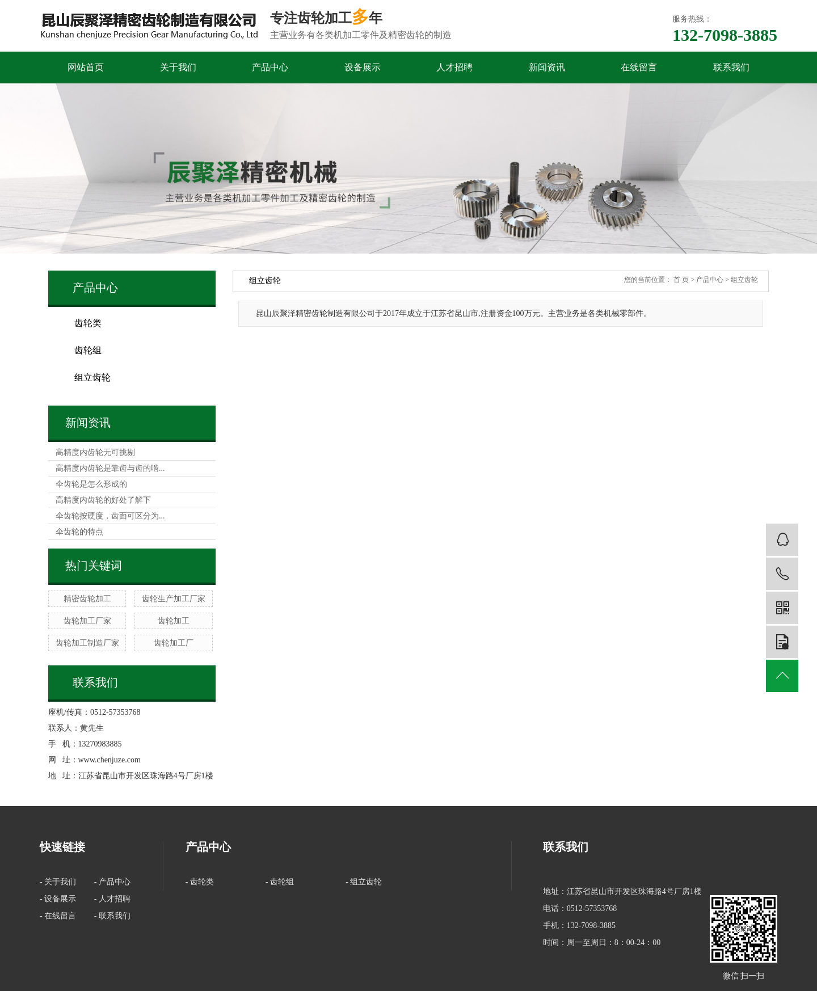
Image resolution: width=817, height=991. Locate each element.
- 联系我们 (112, 916)
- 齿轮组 (280, 882)
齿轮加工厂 (173, 643)
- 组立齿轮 (364, 882)
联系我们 (731, 67)
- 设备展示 (58, 899)
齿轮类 (88, 323)
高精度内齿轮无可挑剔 (95, 452)
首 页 (681, 280)
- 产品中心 (112, 882)
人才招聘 (454, 67)
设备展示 (362, 67)
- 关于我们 (58, 882)
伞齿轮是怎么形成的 (91, 484)
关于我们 (178, 67)
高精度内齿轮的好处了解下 (103, 500)
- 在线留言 (58, 916)
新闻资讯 (547, 67)
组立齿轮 (92, 377)
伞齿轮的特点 (79, 532)
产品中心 (270, 67)
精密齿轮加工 (87, 598)
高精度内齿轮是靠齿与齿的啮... (110, 468)
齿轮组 (88, 350)
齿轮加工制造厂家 (87, 643)
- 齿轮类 (200, 882)
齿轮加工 (173, 621)
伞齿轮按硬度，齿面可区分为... (110, 516)
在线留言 (639, 67)
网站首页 (86, 67)
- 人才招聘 (112, 899)
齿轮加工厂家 (87, 621)
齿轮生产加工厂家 (173, 598)
